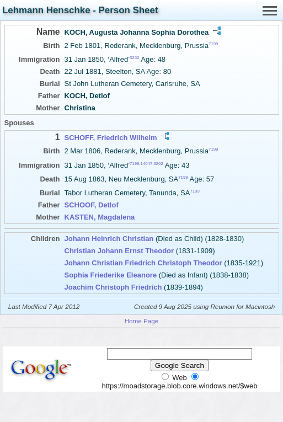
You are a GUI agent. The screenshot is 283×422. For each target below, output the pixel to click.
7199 (213, 43)
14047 (147, 163)
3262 (134, 57)
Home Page (142, 320)
